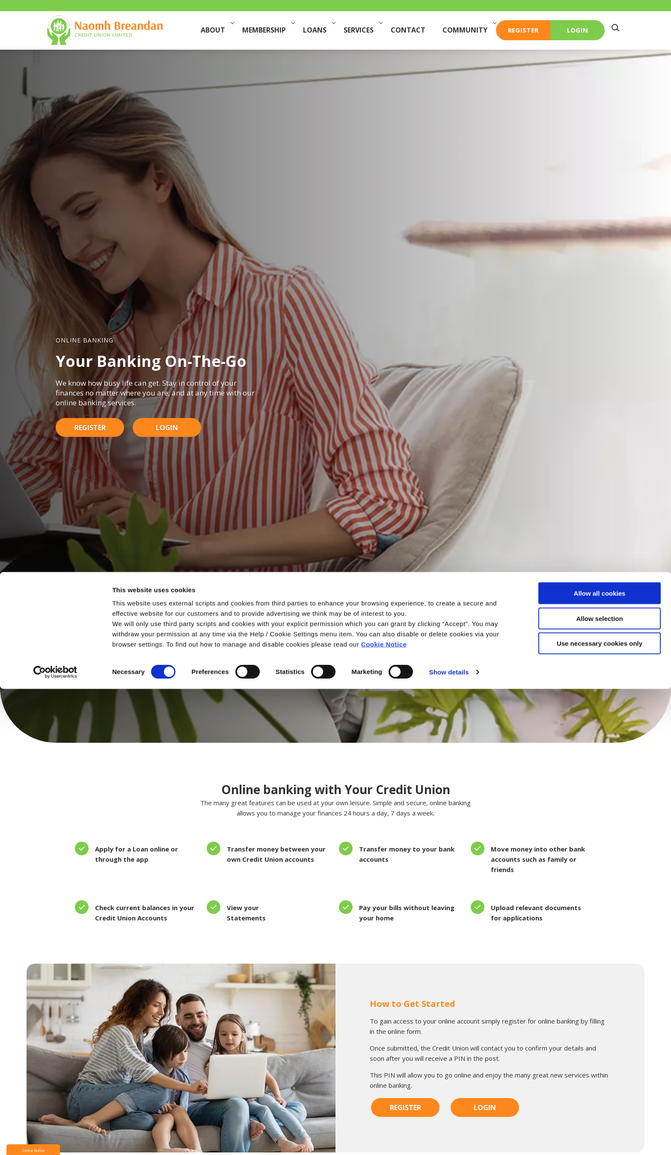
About (217, 30)
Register (90, 427)
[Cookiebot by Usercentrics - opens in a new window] (55, 1138)
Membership (268, 30)
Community (469, 30)
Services (363, 30)
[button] (617, 30)
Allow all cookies (600, 1059)
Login (167, 427)
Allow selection (599, 1084)
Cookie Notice (384, 1110)
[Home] (105, 29)
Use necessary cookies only (599, 1109)
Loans (319, 30)
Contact (410, 30)
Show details (449, 1138)
